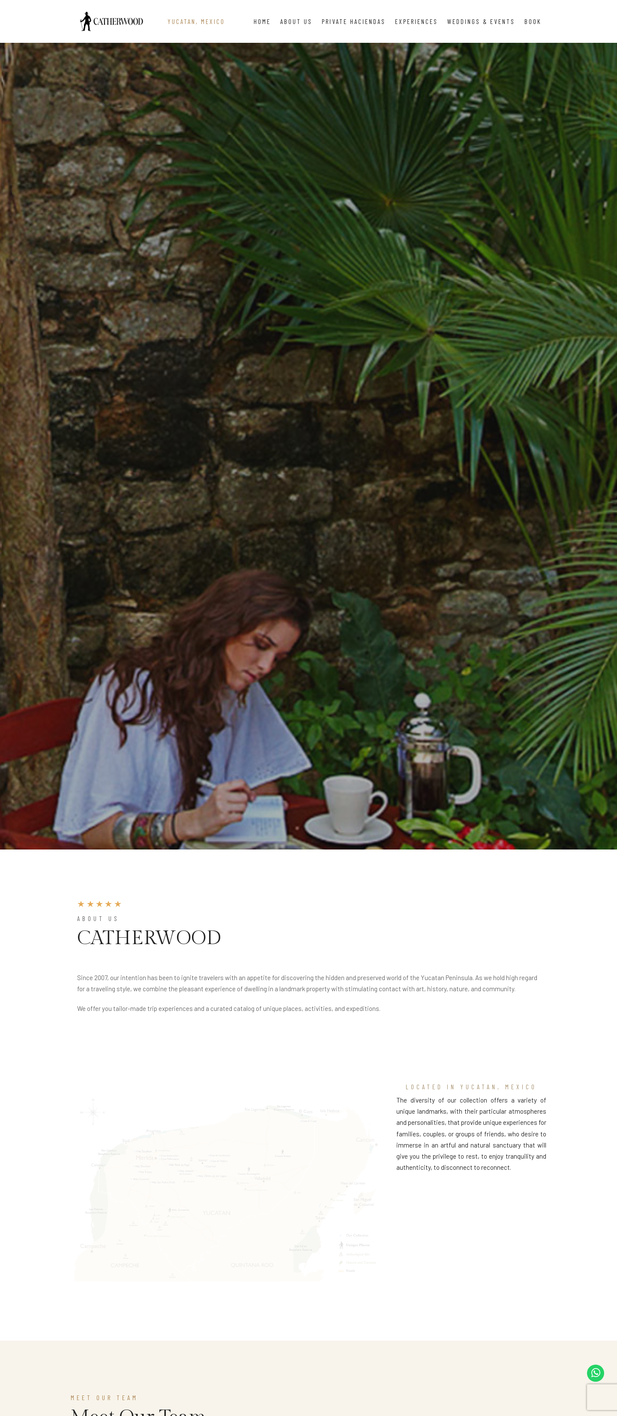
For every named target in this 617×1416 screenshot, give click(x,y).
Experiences (416, 21)
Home (262, 21)
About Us (296, 21)
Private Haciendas (354, 21)
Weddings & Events (481, 21)
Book (533, 21)
